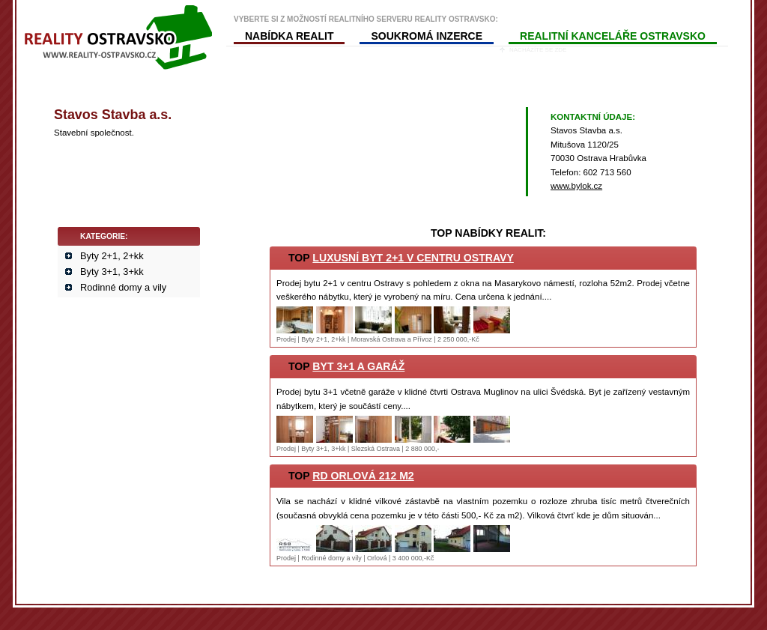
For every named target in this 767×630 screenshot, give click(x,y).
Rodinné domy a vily (123, 287)
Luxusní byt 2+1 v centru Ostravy (412, 258)
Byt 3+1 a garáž (358, 366)
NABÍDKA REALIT (289, 36)
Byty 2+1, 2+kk (112, 255)
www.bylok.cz (576, 185)
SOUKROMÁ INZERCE (426, 36)
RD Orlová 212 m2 (362, 476)
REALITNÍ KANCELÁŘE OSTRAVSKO (613, 36)
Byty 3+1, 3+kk (112, 271)
